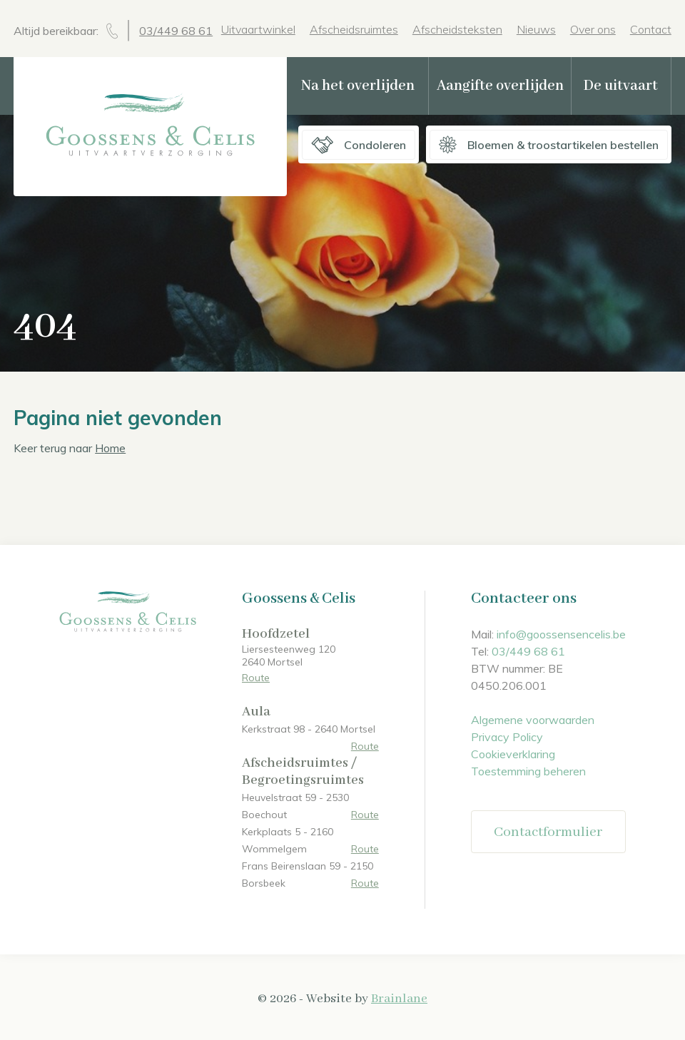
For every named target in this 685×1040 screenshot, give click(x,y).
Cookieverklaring (513, 754)
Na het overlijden (358, 86)
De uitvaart (621, 86)
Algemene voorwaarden (532, 720)
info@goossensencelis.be (561, 634)
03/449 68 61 (176, 31)
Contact (650, 29)
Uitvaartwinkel (258, 29)
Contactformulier (548, 832)
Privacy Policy (507, 737)
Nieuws (536, 29)
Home (110, 448)
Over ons (593, 29)
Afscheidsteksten (457, 29)
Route (256, 677)
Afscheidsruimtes (354, 29)
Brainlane (399, 998)
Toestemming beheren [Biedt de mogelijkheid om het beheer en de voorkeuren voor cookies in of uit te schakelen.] (528, 771)
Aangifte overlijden (500, 86)
